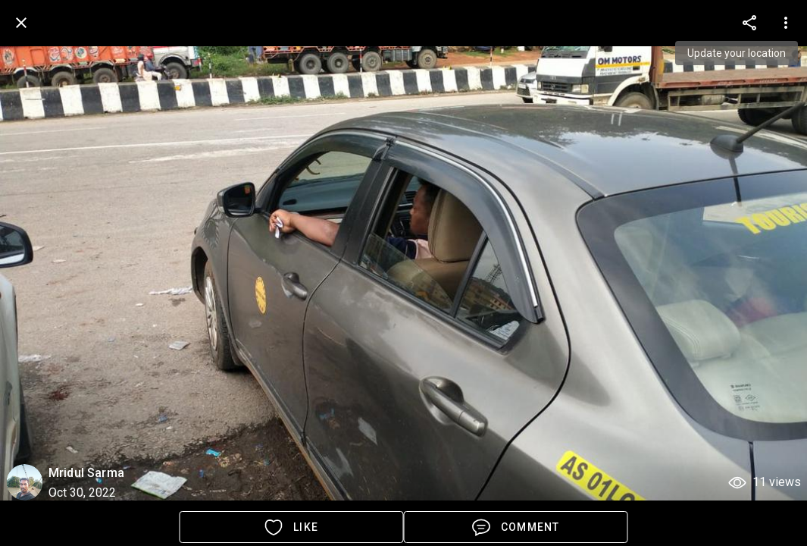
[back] (21, 23)
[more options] (749, 23)
